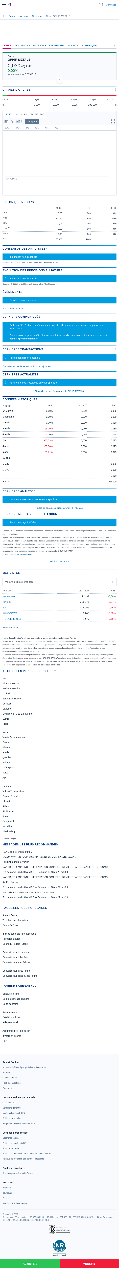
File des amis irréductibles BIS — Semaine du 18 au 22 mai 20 (35, 872)
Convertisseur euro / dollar (16, 962)
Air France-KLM (11, 683)
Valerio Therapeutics (13, 791)
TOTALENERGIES (12, 619)
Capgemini (8, 821)
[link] (24, 1067)
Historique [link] (89, 45)
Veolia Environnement (14, 737)
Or (4, 607)
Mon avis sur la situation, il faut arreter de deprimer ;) (30, 892)
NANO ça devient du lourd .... (18, 851)
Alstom (6, 747)
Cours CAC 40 (10, 925)
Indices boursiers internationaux (19, 933)
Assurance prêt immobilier (16, 1030)
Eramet (6, 742)
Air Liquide (8, 811)
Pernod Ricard (10, 796)
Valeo (5, 772)
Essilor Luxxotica (11, 688)
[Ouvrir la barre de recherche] (100, 5)
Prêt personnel (10, 1022)
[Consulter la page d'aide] (103, 5)
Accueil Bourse (10, 915)
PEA (5, 1041)
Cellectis (7, 703)
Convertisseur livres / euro (16, 970)
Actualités (22, 45)
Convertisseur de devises (16, 952)
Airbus (6, 806)
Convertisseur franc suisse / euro (20, 975)
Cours (7, 45)
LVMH (6, 718)
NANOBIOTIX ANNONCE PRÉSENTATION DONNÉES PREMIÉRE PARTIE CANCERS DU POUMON (56, 867)
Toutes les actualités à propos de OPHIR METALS (59, 391)
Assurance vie (10, 1012)
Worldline (7, 826)
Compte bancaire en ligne (16, 999)
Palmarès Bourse (11, 938)
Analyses (39, 45)
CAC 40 (7, 602)
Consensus (56, 45)
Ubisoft (6, 801)
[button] (4, 4)
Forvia (6, 752)
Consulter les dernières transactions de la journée (27, 366)
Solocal (6, 762)
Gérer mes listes (10, 627)
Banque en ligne (11, 993)
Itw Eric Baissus (11, 882)
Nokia (6, 732)
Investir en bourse (12, 1036)
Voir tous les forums (59, 561)
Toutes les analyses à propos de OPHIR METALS (59, 508)
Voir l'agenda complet (13, 308)
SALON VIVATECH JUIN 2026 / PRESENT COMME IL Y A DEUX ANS (39, 857)
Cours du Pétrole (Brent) (15, 944)
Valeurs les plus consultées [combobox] (19, 582)
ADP (5, 777)
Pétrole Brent (9, 596)
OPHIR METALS (19, 59)
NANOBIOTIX (10, 613)
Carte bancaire (10, 1004)
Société (73, 45)
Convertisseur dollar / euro (16, 957)
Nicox (5, 723)
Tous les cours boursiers (15, 920)
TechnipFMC (9, 767)
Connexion (111, 5)
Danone (7, 708)
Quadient (7, 757)
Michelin (7, 693)
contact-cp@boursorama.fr (24, 338)
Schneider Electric (12, 698)
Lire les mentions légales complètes (18, 554)
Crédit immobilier (11, 1017)
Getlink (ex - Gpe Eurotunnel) (18, 713)
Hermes (7, 786)
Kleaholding (9, 831)
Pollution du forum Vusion (16, 862)
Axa (5, 678)
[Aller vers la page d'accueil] (10, 4)
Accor (6, 816)
